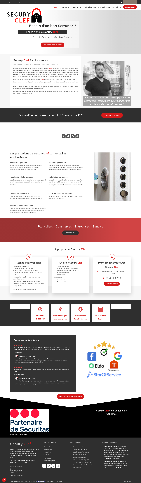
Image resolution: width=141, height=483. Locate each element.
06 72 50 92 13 (113, 278)
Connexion (127, 481)
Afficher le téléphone (16, 475)
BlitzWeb (59, 481)
